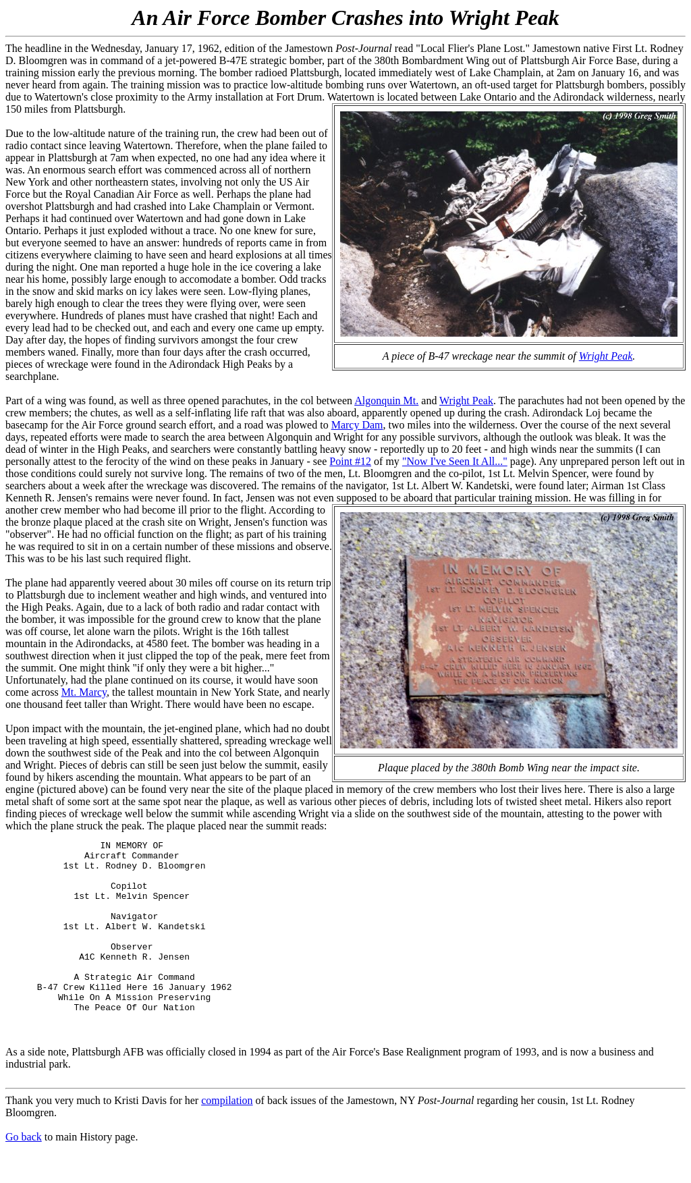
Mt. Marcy (84, 692)
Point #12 (350, 461)
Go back (23, 1171)
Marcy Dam (357, 425)
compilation (226, 1134)
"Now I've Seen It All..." (454, 461)
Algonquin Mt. (386, 400)
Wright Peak (606, 356)
